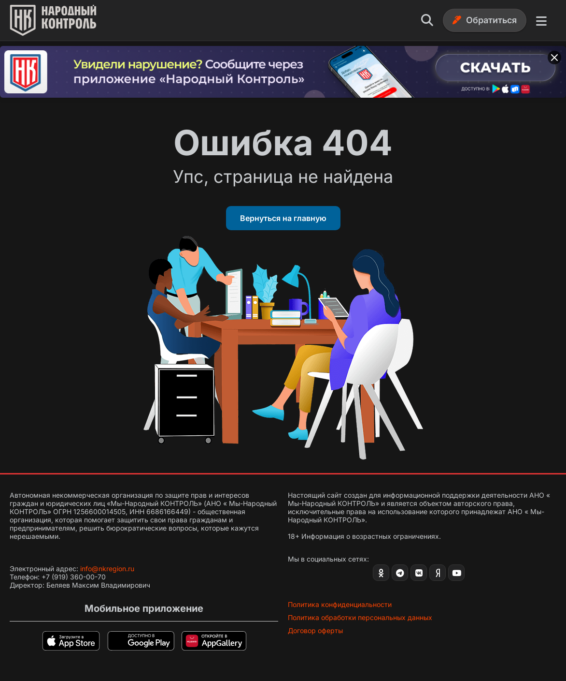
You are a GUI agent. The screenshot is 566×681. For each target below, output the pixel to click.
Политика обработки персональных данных (360, 617)
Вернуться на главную (283, 218)
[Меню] (541, 20)
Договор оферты (315, 630)
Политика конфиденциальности (340, 604)
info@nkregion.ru (107, 568)
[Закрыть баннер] (554, 57)
